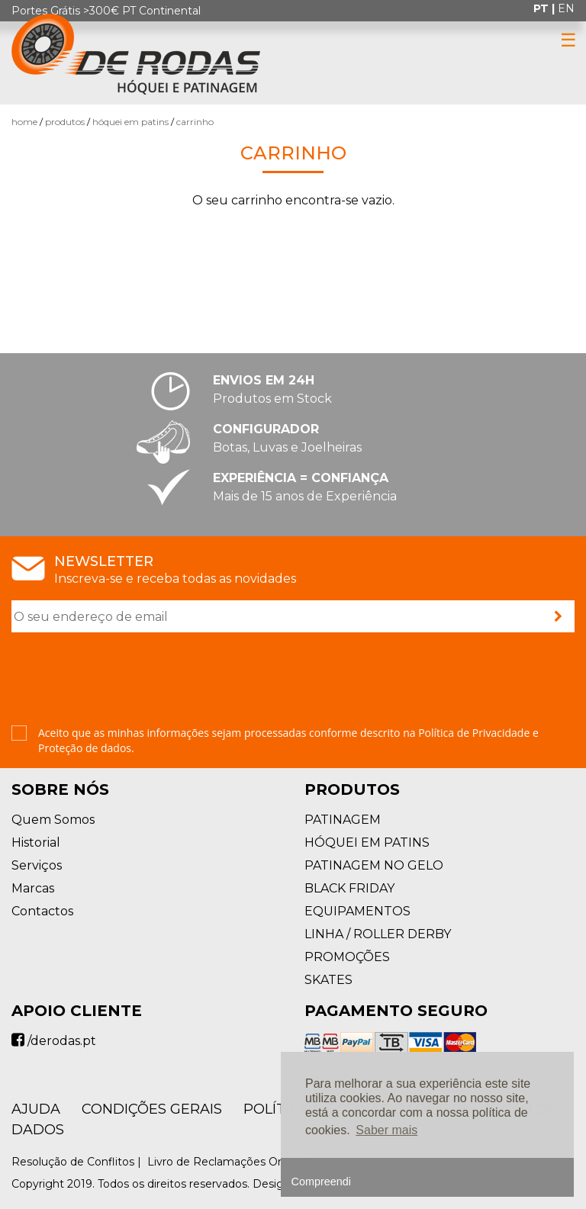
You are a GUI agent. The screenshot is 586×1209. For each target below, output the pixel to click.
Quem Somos (53, 819)
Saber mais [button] (386, 1130)
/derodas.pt (53, 1041)
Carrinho (195, 121)
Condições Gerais (152, 1109)
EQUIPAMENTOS (357, 911)
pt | (545, 8)
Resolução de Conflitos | (77, 1162)
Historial (35, 842)
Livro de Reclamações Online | (230, 1162)
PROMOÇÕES (347, 957)
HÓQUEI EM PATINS (130, 121)
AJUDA (35, 1109)
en (566, 8)
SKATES (328, 980)
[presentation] (127, 680)
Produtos (65, 121)
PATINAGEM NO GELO (373, 865)
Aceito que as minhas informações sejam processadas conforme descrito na (288, 740)
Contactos (42, 911)
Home (24, 121)
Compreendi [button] (321, 1181)
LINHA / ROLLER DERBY (377, 934)
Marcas (32, 888)
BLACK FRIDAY (349, 888)
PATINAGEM (342, 819)
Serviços (36, 865)
